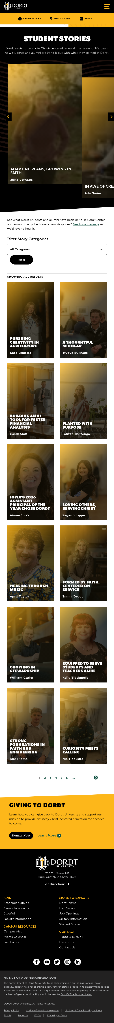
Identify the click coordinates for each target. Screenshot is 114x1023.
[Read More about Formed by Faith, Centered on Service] (83, 563)
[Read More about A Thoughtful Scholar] (83, 320)
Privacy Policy (11, 1010)
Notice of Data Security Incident (83, 1010)
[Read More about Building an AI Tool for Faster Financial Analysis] (30, 401)
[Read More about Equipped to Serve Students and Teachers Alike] (83, 644)
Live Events (11, 942)
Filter (21, 259)
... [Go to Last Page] (73, 778)
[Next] (96, 778)
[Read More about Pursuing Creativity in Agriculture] (30, 320)
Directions (66, 942)
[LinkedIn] (77, 962)
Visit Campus (60, 18)
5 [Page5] (62, 778)
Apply (86, 18)
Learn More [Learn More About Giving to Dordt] (49, 836)
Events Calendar (15, 937)
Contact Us (67, 947)
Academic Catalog (16, 903)
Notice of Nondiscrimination (42, 1010)
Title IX (7, 1015)
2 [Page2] (45, 778)
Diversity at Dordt (57, 1015)
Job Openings (69, 913)
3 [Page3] (50, 778)
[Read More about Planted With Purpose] (83, 401)
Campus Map (13, 931)
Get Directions (57, 884)
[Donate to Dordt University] (21, 835)
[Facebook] (36, 962)
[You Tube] (47, 962)
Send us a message (86, 224)
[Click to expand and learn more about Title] (45, 124)
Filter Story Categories (27, 239)
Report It (23, 1015)
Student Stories (70, 924)
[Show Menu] (107, 6)
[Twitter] (57, 962)
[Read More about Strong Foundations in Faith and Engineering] (30, 726)
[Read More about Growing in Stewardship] (30, 644)
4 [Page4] (56, 778)
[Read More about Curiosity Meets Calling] (83, 726)
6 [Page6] (67, 778)
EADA (37, 1015)
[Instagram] (67, 962)
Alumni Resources (16, 908)
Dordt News (67, 903)
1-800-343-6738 (71, 937)
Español (9, 913)
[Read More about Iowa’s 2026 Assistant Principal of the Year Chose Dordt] (30, 482)
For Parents (67, 908)
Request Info (29, 18)
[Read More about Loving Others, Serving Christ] (83, 482)
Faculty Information (17, 919)
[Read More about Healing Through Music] (30, 563)
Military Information (73, 919)
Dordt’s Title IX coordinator (76, 994)
